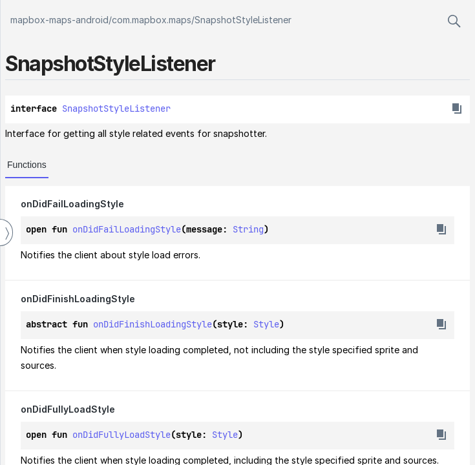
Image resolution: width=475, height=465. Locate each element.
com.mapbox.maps (151, 19)
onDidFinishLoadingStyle (152, 324)
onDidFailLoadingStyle (126, 229)
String (248, 229)
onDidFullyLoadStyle (121, 434)
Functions (27, 165)
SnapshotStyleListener (243, 19)
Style (266, 324)
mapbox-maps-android (59, 19)
